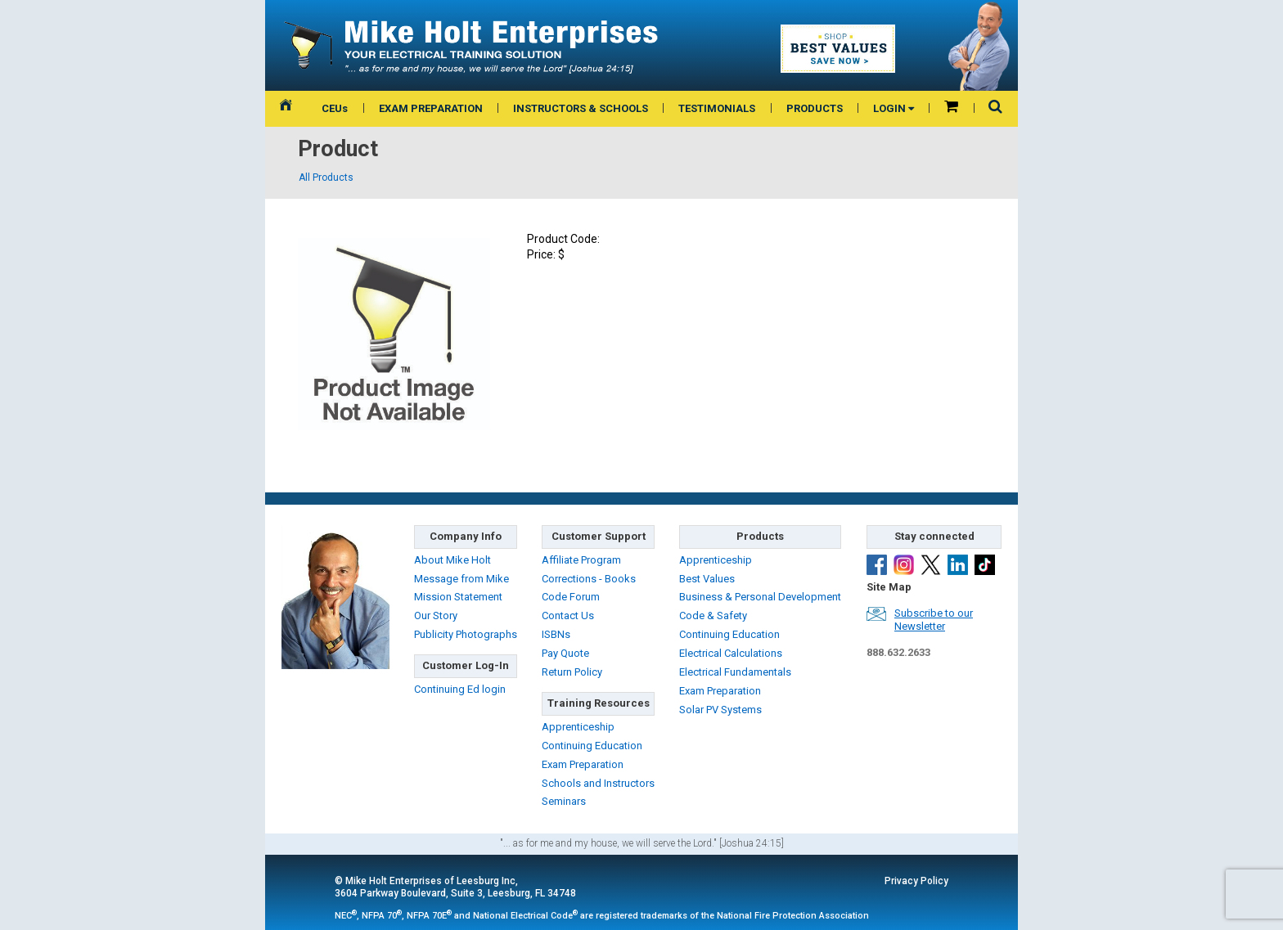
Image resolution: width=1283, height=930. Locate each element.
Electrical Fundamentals (735, 672)
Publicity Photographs (465, 634)
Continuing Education (592, 745)
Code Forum (571, 597)
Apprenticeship (578, 727)
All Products (326, 177)
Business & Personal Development (760, 597)
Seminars (564, 801)
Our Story (435, 615)
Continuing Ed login (460, 689)
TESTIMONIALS (716, 108)
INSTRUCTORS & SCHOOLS (580, 108)
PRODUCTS (814, 108)
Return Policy (572, 672)
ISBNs (556, 634)
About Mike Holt (452, 560)
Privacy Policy (916, 881)
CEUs (335, 108)
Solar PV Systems (720, 709)
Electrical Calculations (730, 653)
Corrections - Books (589, 579)
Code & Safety (713, 615)
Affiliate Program (581, 560)
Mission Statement (458, 597)
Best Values (707, 579)
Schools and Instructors (598, 783)
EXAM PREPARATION (431, 108)
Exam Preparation (582, 764)
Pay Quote (565, 653)
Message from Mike (461, 579)
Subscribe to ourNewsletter (933, 620)
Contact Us (568, 615)
